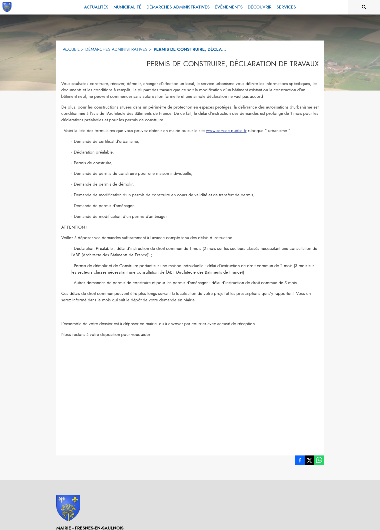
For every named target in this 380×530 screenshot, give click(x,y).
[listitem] (300, 461)
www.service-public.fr (226, 131)
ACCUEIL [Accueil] (71, 49)
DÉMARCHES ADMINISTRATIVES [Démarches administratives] (116, 49)
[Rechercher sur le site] (364, 7)
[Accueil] (7, 7)
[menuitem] (96, 7)
